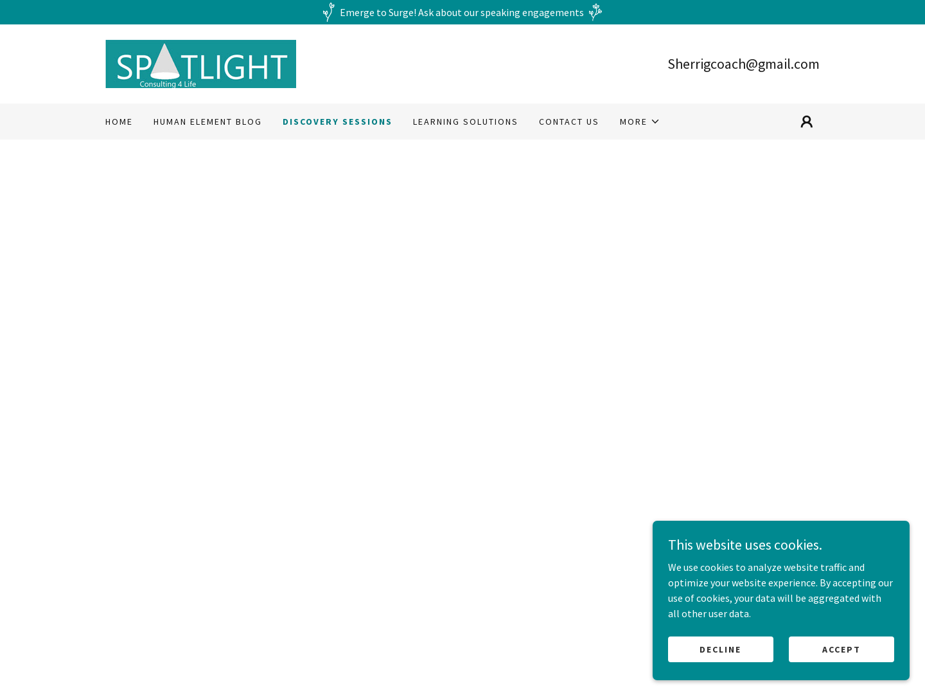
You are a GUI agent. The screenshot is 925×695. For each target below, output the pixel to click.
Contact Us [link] (569, 121)
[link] (200, 62)
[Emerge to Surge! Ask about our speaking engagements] (462, 12)
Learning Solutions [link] (465, 121)
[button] (640, 121)
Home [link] (119, 121)
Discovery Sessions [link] (337, 121)
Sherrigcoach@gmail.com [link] (743, 64)
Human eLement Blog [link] (208, 121)
